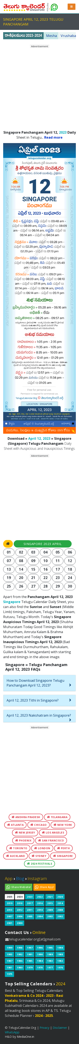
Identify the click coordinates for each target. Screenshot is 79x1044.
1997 (29, 947)
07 (9, 560)
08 (21, 560)
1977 (50, 967)
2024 (19, 896)
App (8, 878)
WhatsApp (12, 1032)
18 (70, 569)
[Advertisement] (39, 87)
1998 (19, 947)
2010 (40, 909)
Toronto (18, 848)
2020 (60, 896)
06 (70, 552)
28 (45, 586)
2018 (19, 903)
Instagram (37, 878)
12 (70, 560)
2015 (50, 903)
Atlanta (15, 825)
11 (58, 560)
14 (21, 569)
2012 (19, 909)
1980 (19, 967)
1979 (29, 967)
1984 (40, 960)
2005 (29, 916)
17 (58, 569)
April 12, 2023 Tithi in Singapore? (33, 700)
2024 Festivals (39, 863)
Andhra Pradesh (26, 817)
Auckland (15, 856)
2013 (9, 909)
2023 (63, 132)
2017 (29, 903)
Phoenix (23, 840)
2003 (50, 916)
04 (45, 552)
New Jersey (25, 832)
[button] (72, 7)
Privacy (44, 1028)
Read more (53, 137)
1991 (29, 954)
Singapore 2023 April (43, 544)
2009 (50, 909)
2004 (40, 916)
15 (33, 569)
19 (9, 577)
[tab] (39, 683)
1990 (40, 954)
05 (58, 552)
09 (33, 560)
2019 (9, 903)
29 (58, 586)
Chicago (38, 825)
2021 (50, 896)
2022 (40, 896)
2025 (9, 896)
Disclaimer (60, 1028)
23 (58, 577)
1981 (9, 967)
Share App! (47, 887)
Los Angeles (53, 832)
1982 (60, 960)
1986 (19, 960)
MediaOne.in (25, 1037)
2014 (60, 903)
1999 (9, 947)
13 (9, 569)
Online (39, 932)
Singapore (11, 601)
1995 (50, 947)
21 (33, 577)
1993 (9, 954)
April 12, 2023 (39, 438)
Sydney (39, 856)
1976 (60, 967)
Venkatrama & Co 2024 (24, 995)
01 (9, 552)
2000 (19, 923)
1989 (50, 954)
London (42, 848)
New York (63, 825)
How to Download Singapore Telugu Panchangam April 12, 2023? (35, 683)
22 (45, 577)
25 (9, 586)
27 (33, 586)
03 (33, 552)
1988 (60, 954)
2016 (40, 903)
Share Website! (21, 887)
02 (21, 552)
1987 (9, 960)
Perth (63, 848)
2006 (19, 916)
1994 (60, 947)
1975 (9, 974)
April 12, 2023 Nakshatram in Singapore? (39, 715)
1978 (40, 967)
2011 (29, 909)
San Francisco (51, 840)
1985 (29, 960)
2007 (9, 916)
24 (70, 577)
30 (70, 586)
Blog (20, 878)
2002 (60, 916)
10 (45, 560)
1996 (40, 947)
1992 (19, 954)
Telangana (57, 817)
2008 (60, 909)
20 (21, 577)
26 (21, 586)
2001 (9, 923)
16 (45, 569)
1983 (50, 960)
